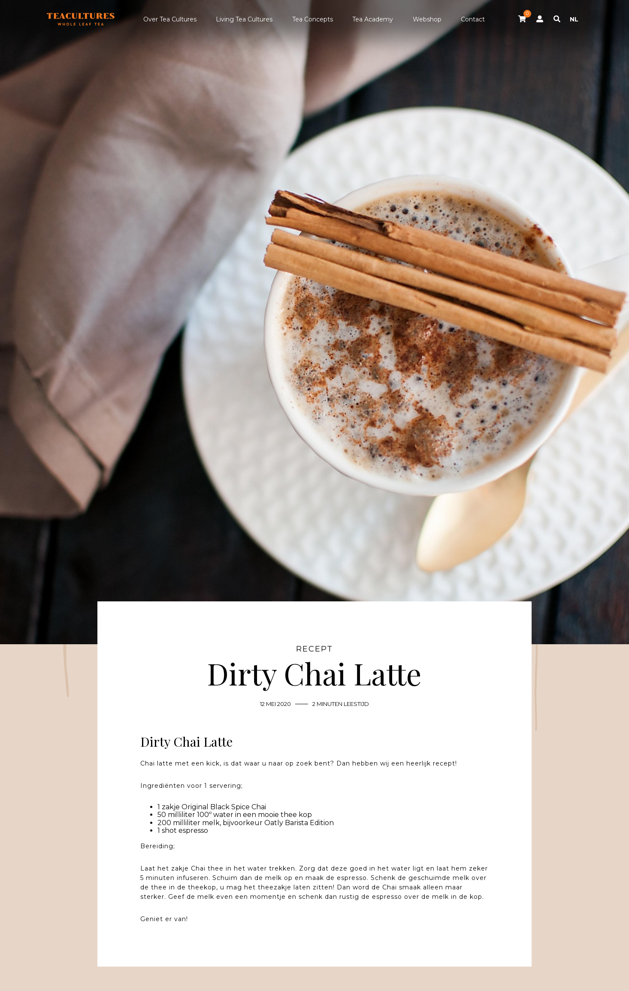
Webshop (427, 19)
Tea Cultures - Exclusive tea (80, 19)
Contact (473, 19)
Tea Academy (372, 19)
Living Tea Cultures (244, 19)
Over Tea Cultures (170, 19)
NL (574, 19)
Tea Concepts (312, 19)
